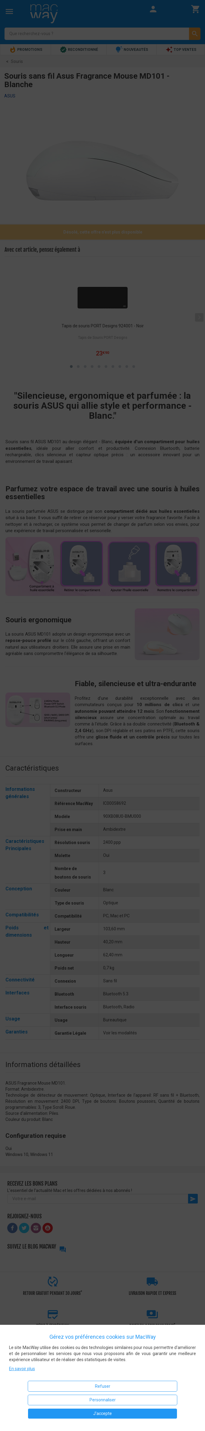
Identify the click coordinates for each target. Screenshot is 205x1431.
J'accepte (102, 1413)
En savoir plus (22, 1368)
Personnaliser (103, 1399)
